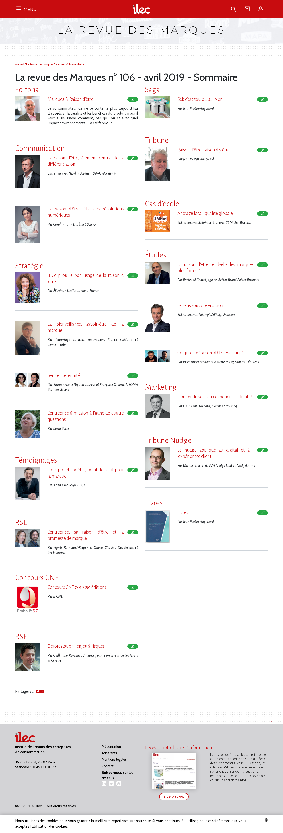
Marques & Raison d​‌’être (70, 99)
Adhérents (109, 753)
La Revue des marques (40, 64)
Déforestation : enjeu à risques (76, 646)
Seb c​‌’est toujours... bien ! (201, 99)
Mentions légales (114, 760)
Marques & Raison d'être (69, 64)
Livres (182, 512)
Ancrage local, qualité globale (205, 213)
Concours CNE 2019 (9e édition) (77, 587)
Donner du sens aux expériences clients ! (214, 396)
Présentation (111, 747)
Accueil (20, 64)
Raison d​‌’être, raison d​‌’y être (203, 150)
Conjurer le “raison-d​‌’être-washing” (210, 352)
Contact (108, 766)
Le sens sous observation (200, 305)
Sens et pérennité (64, 375)
